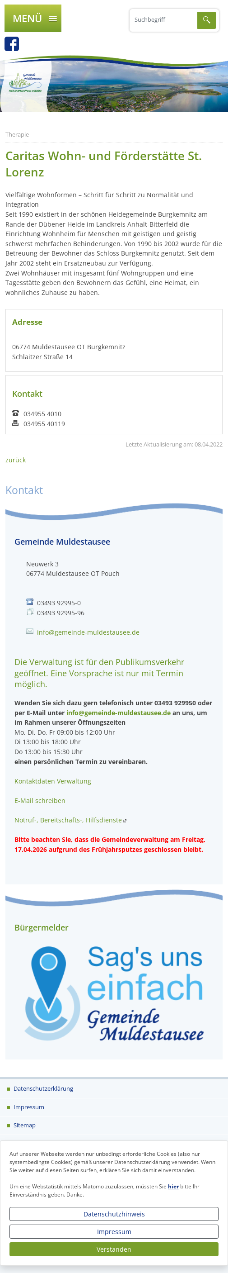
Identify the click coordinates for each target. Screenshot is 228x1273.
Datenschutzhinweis (114, 1214)
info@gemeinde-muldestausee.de (88, 632)
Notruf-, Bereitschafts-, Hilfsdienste (68, 820)
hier (173, 1186)
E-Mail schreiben (39, 800)
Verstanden (114, 1249)
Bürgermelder (41, 927)
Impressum (114, 1231)
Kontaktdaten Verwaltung (52, 781)
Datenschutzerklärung (42, 1088)
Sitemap (24, 1125)
